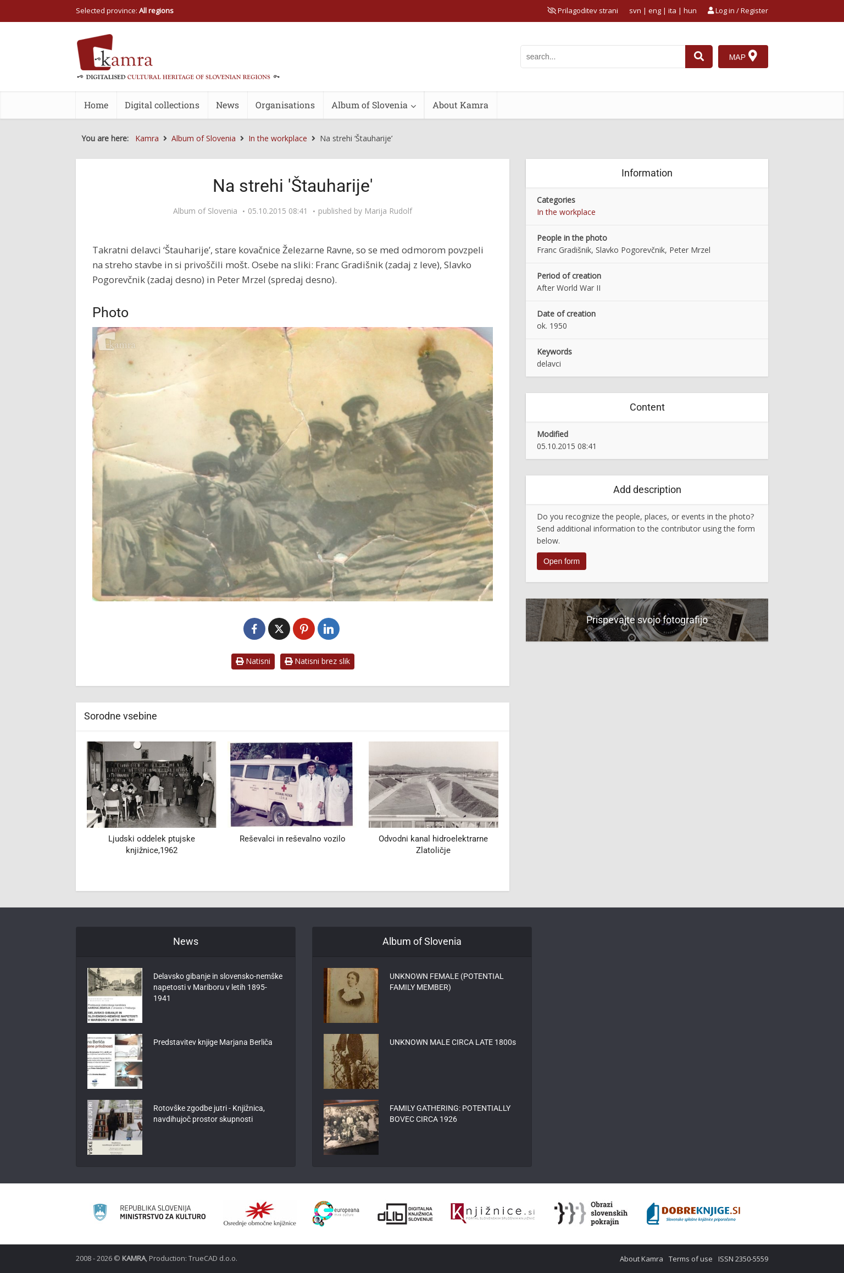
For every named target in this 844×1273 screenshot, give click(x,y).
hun (690, 10)
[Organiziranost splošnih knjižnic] (260, 1213)
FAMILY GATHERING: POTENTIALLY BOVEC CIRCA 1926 (450, 1113)
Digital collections (162, 104)
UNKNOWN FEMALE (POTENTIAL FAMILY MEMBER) (447, 982)
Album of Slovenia (369, 104)
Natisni (253, 661)
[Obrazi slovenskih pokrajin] (591, 1213)
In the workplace (566, 212)
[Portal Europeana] (336, 1214)
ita (672, 10)
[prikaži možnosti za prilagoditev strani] (582, 10)
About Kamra (460, 104)
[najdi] (699, 56)
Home (96, 104)
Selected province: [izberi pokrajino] (125, 10)
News (227, 104)
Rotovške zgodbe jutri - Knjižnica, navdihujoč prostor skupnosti (209, 1113)
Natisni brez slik (317, 661)
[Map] (743, 56)
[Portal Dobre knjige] (693, 1214)
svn (635, 10)
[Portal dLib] (405, 1213)
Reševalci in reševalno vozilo (293, 839)
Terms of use (691, 1259)
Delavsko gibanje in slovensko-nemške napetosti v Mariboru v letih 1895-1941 (217, 987)
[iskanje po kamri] (602, 56)
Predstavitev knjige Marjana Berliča (213, 1042)
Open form (561, 561)
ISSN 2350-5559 (743, 1259)
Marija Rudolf (388, 211)
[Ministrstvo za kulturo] (149, 1214)
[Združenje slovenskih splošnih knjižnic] (492, 1214)
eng (654, 10)
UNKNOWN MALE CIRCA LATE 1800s (453, 1042)
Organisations (285, 104)
